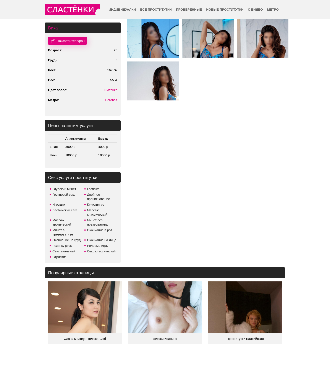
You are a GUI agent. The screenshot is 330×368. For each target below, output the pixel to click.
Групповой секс (63, 194)
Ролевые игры (97, 245)
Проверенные (189, 9)
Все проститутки (156, 9)
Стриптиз (59, 257)
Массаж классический (97, 212)
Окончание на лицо (101, 240)
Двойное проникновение (98, 197)
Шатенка (110, 90)
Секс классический (101, 251)
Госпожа (93, 189)
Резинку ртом (62, 245)
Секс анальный (64, 251)
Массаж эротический (61, 222)
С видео (255, 9)
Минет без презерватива (97, 222)
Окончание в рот (99, 230)
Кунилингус (95, 204)
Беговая (111, 100)
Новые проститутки (224, 9)
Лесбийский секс (65, 210)
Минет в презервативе (62, 232)
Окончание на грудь (67, 240)
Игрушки (58, 204)
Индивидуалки (122, 9)
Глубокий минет (64, 189)
